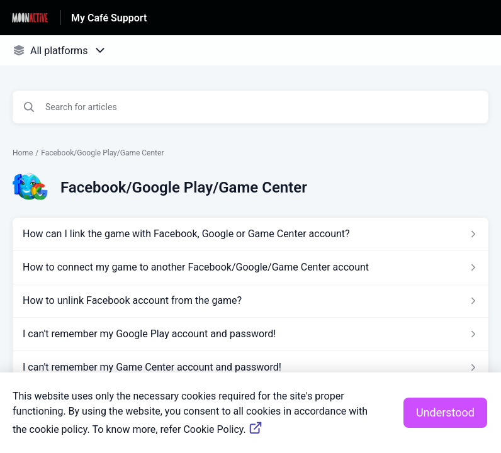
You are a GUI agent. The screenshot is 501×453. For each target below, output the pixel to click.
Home (23, 152)
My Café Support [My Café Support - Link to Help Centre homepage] (109, 18)
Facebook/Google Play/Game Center (102, 152)
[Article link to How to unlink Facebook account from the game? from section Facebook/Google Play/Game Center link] (250, 300)
